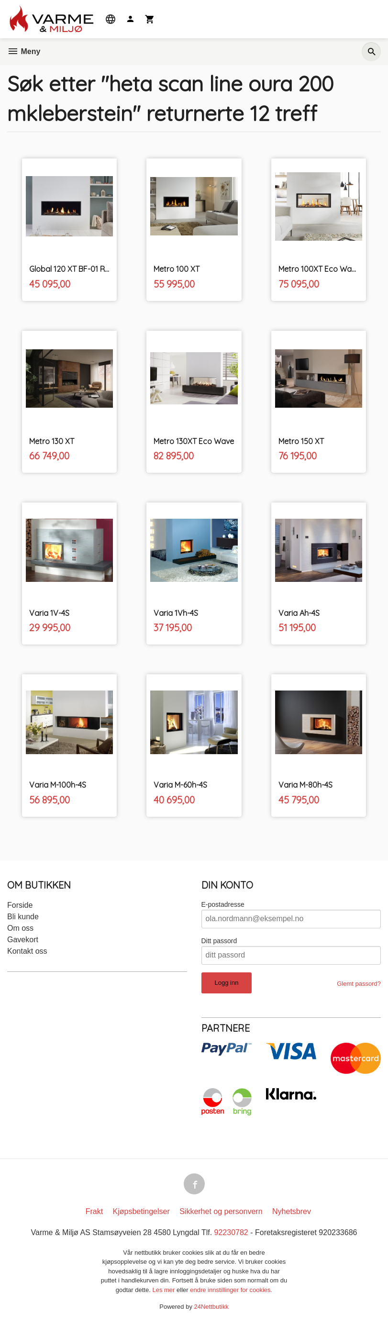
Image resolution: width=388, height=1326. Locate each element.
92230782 (231, 1232)
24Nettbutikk (211, 1306)
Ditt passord (219, 941)
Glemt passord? (359, 983)
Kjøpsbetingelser (141, 1211)
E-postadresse (222, 904)
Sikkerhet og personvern (220, 1211)
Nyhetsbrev (291, 1211)
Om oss (20, 928)
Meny (23, 51)
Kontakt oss (27, 951)
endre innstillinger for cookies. (231, 1289)
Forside (20, 905)
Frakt (94, 1211)
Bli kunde (23, 917)
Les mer (164, 1289)
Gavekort (22, 940)
